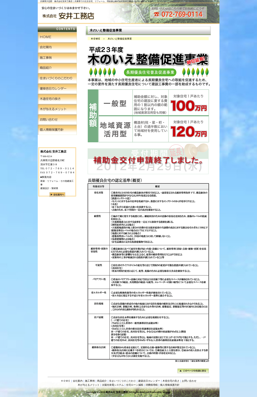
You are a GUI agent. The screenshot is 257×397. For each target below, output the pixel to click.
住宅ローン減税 (134, 384)
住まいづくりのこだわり (122, 380)
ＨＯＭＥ (65, 380)
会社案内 (78, 380)
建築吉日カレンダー (149, 380)
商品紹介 (102, 380)
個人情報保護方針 (169, 384)
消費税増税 (152, 384)
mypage (167, 392)
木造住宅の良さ (171, 380)
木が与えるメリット (89, 384)
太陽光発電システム (113, 384)
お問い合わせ (189, 380)
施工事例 (90, 380)
